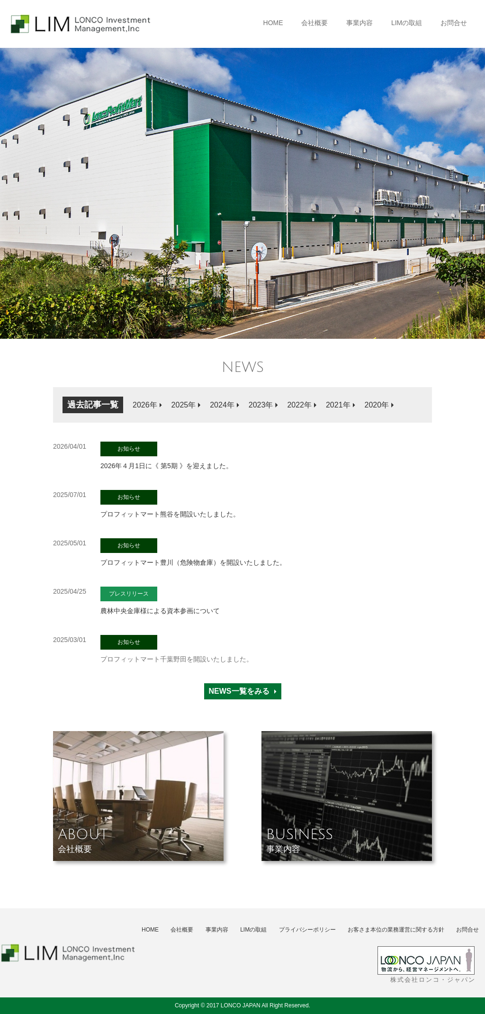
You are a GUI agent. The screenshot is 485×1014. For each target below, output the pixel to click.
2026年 (145, 404)
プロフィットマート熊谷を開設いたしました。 (170, 504)
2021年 (338, 404)
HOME (273, 23)
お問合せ (453, 23)
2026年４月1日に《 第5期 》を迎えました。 (166, 456)
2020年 (377, 404)
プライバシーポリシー (307, 929)
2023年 (261, 404)
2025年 (183, 404)
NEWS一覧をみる (239, 691)
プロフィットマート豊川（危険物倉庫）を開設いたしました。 (193, 552)
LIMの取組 (406, 23)
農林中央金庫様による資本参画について (160, 601)
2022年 (299, 404)
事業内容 (359, 23)
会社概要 (314, 23)
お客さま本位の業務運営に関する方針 (396, 929)
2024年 (222, 404)
